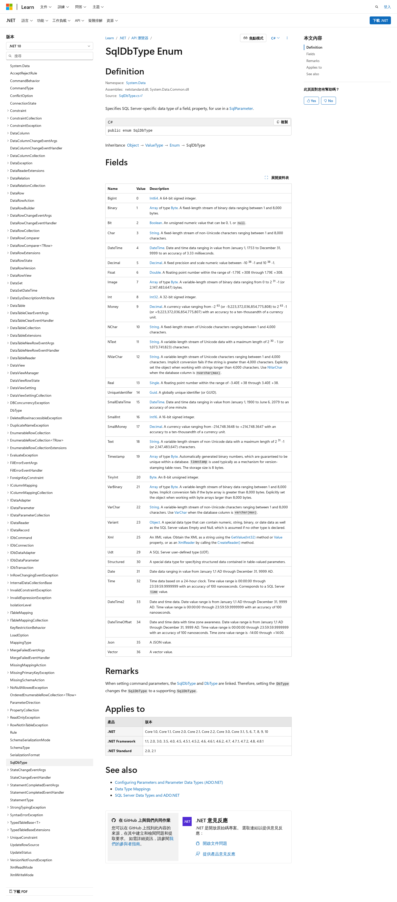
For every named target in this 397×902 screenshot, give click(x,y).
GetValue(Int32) (243, 537)
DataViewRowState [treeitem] (24, 356)
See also (312, 73)
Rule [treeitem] (13, 708)
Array (154, 207)
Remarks (313, 60)
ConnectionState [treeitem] (23, 79)
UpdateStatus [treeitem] (20, 828)
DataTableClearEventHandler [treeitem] (32, 296)
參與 (295, 886)
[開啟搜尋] (377, 6)
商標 (349, 886)
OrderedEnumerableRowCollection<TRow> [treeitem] (43, 670)
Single (154, 382)
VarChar (180, 512)
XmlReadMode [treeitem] (21, 843)
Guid (153, 392)
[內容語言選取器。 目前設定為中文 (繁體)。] (20, 886)
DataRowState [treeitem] (21, 236)
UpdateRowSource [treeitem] (24, 820)
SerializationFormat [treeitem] (25, 730)
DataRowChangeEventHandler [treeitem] (33, 198)
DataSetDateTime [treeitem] (23, 266)
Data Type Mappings (133, 788)
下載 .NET (380, 20)
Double (155, 272)
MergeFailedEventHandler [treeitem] (30, 633)
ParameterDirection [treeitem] (25, 678)
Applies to (314, 67)
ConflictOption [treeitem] (21, 71)
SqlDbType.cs (129, 95)
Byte (174, 207)
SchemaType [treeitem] (20, 723)
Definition (314, 47)
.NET (122, 37)
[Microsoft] (9, 7)
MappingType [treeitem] (20, 618)
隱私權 (310, 886)
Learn (109, 37)
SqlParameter (241, 108)
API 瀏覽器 (139, 37)
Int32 (154, 296)
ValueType (154, 145)
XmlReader (186, 542)
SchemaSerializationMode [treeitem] (30, 715)
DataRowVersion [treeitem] (22, 244)
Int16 (153, 416)
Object (133, 145)
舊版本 (260, 886)
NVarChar (274, 367)
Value (278, 537)
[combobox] (49, 46)
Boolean (156, 222)
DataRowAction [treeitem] (22, 176)
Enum (175, 145)
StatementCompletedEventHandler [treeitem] (37, 768)
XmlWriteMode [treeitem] (21, 850)
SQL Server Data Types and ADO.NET (147, 795)
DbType (210, 683)
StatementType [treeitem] (21, 775)
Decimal (156, 262)
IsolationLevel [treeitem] (20, 580)
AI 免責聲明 (240, 886)
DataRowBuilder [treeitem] (22, 184)
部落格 (277, 886)
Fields (310, 53)
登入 (387, 6)
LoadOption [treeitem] (19, 611)
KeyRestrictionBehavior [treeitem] (28, 603)
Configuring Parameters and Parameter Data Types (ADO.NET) (169, 782)
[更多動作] (287, 38)
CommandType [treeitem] (21, 64)
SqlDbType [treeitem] (18, 738)
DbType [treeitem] (16, 386)
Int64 (154, 198)
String (154, 232)
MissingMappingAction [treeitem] (28, 640)
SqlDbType (186, 683)
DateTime (157, 247)
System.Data (136, 82)
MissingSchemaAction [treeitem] (27, 655)
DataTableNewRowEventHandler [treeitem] (34, 326)
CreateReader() (228, 542)
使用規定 (333, 886)
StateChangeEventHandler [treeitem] (30, 753)
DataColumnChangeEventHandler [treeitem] (36, 124)
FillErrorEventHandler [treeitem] (26, 446)
